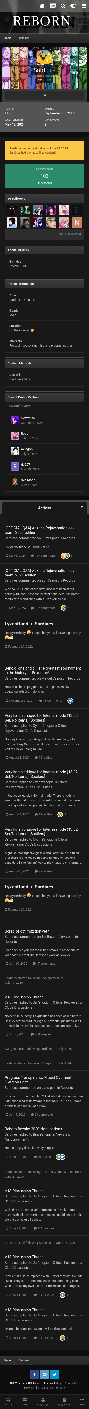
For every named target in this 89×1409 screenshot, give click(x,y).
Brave (37, 1134)
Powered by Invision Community (44, 1387)
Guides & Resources (67, 1172)
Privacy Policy (52, 1383)
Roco (24, 433)
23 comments (42, 1114)
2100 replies (41, 1034)
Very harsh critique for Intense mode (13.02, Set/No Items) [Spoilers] (42, 717)
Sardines (11, 538)
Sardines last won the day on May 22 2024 (38, 148)
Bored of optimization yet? (27, 931)
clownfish (28, 418)
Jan (35, 1002)
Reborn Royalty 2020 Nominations (33, 1129)
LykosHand (16, 624)
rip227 (25, 464)
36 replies (42, 1157)
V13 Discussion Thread (24, 997)
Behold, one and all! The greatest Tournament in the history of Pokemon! (43, 670)
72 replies (43, 757)
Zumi (45, 538)
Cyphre (38, 726)
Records (69, 538)
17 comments (44, 963)
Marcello (48, 678)
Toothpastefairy (53, 936)
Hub (44, 1172)
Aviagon (27, 449)
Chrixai (9, 1243)
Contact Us (72, 1383)
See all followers (70, 234)
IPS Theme (17, 1383)
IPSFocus (34, 1383)
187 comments (43, 555)
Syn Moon (28, 480)
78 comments (50, 700)
